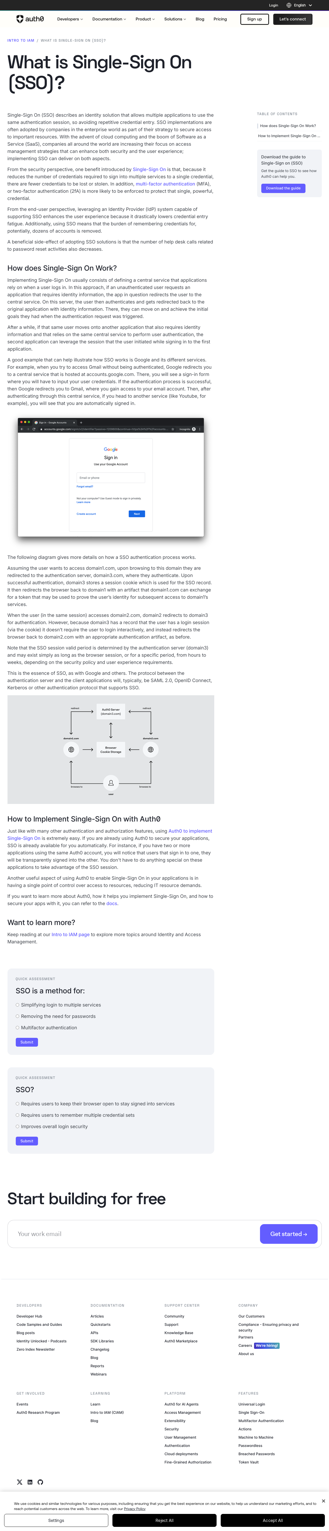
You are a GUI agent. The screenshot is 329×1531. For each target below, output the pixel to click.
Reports (97, 1366)
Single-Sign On (149, 169)
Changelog (99, 1349)
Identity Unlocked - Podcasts (42, 1341)
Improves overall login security (52, 1126)
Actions (245, 1429)
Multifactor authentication (46, 1028)
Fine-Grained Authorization (188, 1462)
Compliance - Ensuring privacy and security (269, 1327)
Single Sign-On (251, 1412)
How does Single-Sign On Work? (288, 126)
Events (22, 1404)
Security (172, 1429)
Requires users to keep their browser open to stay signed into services (95, 1104)
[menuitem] (70, 19)
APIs (94, 1333)
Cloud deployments (181, 1454)
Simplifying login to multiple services (58, 1005)
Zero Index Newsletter (36, 1349)
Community (175, 1316)
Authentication (177, 1446)
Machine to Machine (256, 1437)
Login (273, 5)
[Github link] (40, 1482)
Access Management (183, 1412)
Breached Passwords (257, 1454)
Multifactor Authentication (261, 1421)
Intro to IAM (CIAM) (107, 1412)
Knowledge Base (179, 1333)
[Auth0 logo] (30, 19)
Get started (286, 1234)
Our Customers (252, 1316)
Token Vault (249, 1462)
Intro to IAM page (71, 934)
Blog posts (26, 1333)
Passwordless (250, 1446)
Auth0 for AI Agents (182, 1404)
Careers (259, 1346)
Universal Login (252, 1404)
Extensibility (175, 1421)
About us (246, 1354)
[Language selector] (299, 5)
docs (111, 903)
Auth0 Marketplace (181, 1341)
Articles (97, 1316)
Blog (94, 1358)
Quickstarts (100, 1324)
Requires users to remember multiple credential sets (75, 1115)
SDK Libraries (102, 1341)
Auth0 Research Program (38, 1412)
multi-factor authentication (165, 184)
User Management (180, 1437)
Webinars (98, 1374)
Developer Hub (29, 1316)
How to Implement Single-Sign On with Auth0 (290, 136)
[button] (254, 19)
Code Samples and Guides (39, 1324)
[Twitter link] (20, 1482)
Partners (246, 1337)
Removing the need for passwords (56, 1016)
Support (172, 1324)
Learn (95, 1404)
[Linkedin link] (30, 1482)
